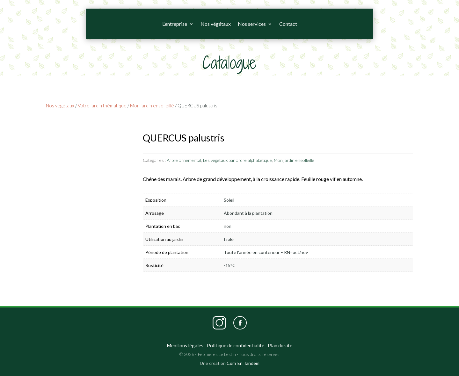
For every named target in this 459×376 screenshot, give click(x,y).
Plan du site (280, 345)
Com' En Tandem (243, 363)
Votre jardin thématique (102, 105)
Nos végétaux (215, 24)
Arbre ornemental (184, 160)
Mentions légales (185, 345)
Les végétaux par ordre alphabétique (237, 160)
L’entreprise (174, 24)
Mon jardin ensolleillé (152, 105)
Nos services (252, 24)
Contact (288, 24)
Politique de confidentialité (235, 345)
